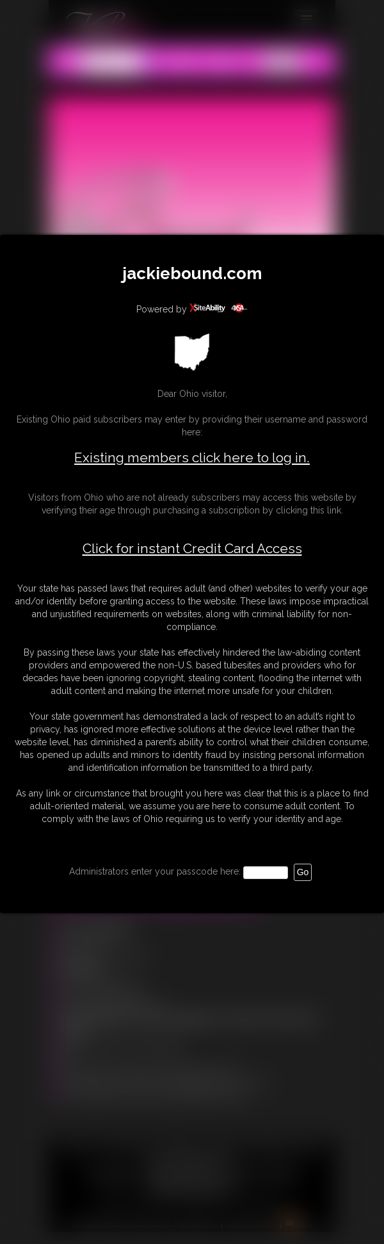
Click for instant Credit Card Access (192, 548)
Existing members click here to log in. (192, 457)
